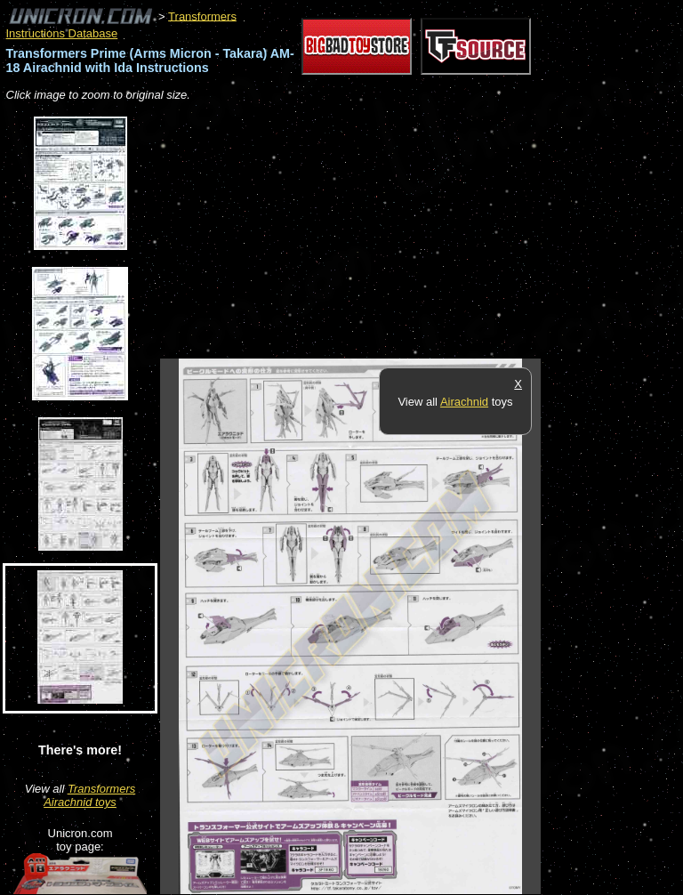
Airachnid (464, 401)
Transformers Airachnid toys (89, 795)
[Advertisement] (368, 231)
